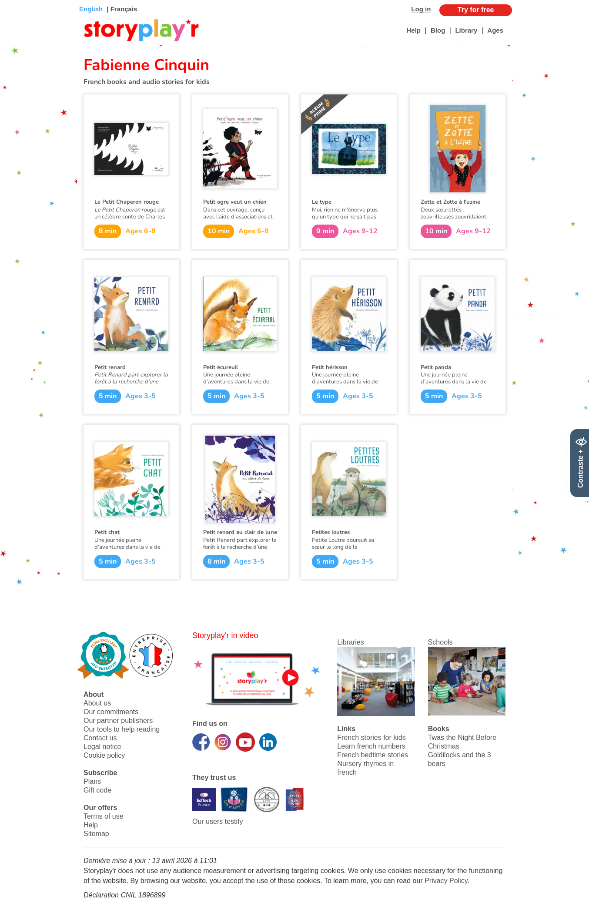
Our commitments (111, 712)
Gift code (97, 790)
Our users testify (217, 821)
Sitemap (96, 833)
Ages (495, 30)
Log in (421, 9)
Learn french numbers (371, 746)
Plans (92, 781)
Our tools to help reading (122, 729)
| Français (121, 9)
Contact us (100, 738)
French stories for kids (371, 737)
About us (97, 703)
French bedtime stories (372, 755)
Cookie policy (104, 755)
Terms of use (104, 816)
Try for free (476, 9)
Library (466, 30)
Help (413, 30)
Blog (438, 30)
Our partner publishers (118, 720)
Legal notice (102, 746)
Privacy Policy (446, 880)
